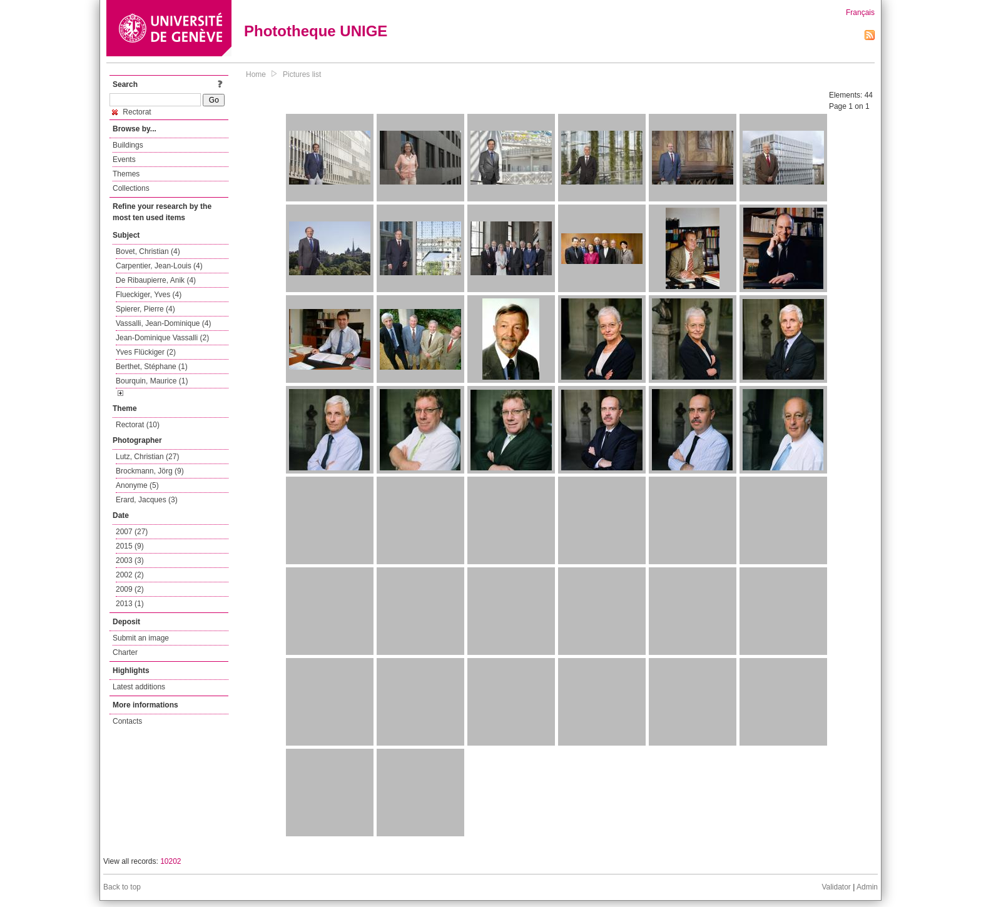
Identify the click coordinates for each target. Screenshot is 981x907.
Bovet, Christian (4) (148, 251)
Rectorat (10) (138, 424)
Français (860, 12)
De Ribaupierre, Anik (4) (156, 280)
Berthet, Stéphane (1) (152, 366)
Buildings (128, 145)
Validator (835, 887)
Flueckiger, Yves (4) (148, 294)
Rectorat (131, 112)
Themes (126, 174)
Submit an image (141, 638)
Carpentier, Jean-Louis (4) (159, 265)
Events (124, 159)
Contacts (127, 721)
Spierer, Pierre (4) (145, 309)
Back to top (122, 887)
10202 (170, 861)
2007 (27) (132, 531)
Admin (867, 887)
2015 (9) (130, 546)
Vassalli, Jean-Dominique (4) (163, 323)
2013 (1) (130, 603)
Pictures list (302, 74)
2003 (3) (130, 560)
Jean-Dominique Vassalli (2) (162, 337)
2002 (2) (130, 574)
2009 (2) (130, 589)
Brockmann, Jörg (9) (150, 471)
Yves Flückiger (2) (146, 352)
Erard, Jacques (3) (147, 499)
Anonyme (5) (137, 485)
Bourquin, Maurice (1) (152, 381)
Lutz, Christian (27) (147, 456)
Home (256, 74)
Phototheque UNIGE (315, 31)
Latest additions (139, 686)
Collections (131, 188)
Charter (125, 652)
